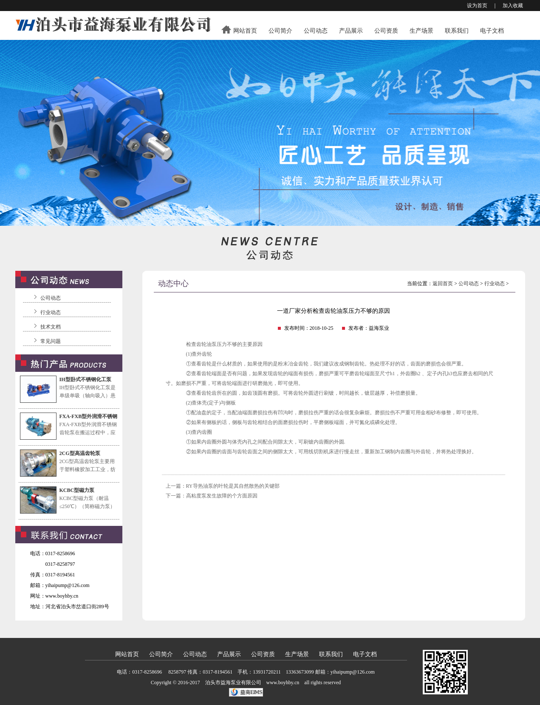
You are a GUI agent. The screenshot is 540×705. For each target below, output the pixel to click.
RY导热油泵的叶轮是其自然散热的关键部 (233, 486)
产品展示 (351, 31)
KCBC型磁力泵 (77, 490)
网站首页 (245, 31)
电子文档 (492, 31)
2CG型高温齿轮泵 (79, 453)
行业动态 (50, 312)
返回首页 (443, 283)
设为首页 (477, 5)
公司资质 (386, 31)
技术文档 (50, 327)
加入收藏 (513, 5)
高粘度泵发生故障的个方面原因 (221, 496)
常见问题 (50, 341)
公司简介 (280, 31)
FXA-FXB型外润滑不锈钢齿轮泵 (88, 417)
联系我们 (457, 31)
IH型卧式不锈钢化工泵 (85, 379)
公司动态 (316, 31)
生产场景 (421, 31)
